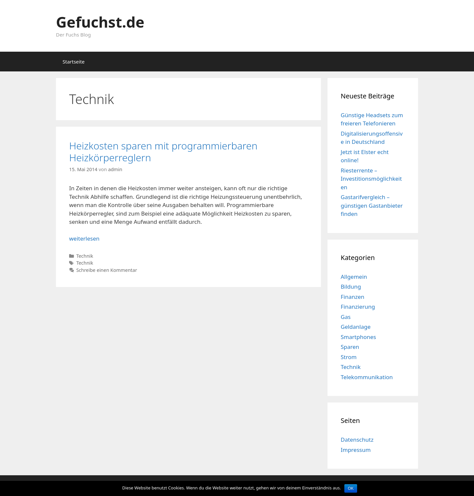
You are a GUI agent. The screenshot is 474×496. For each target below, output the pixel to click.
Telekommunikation (367, 377)
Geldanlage (356, 326)
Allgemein (354, 276)
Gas (346, 317)
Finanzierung (358, 306)
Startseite (74, 61)
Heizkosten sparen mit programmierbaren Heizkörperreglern (163, 151)
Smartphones (358, 337)
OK (351, 488)
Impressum (356, 450)
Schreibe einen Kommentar (106, 270)
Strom (348, 357)
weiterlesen (84, 238)
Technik (84, 256)
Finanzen (352, 296)
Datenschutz (357, 439)
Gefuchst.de (100, 22)
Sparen (350, 347)
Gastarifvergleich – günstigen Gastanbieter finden (372, 205)
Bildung (351, 286)
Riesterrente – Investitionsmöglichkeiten (371, 179)
